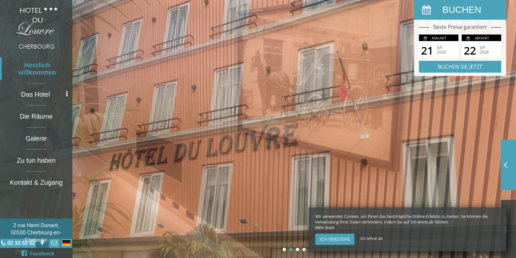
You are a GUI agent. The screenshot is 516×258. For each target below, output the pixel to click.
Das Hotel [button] (44, 94)
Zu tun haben (36, 160)
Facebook (38, 253)
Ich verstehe (335, 239)
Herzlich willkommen (37, 68)
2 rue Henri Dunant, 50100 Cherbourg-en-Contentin (36, 233)
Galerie (36, 138)
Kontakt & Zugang (36, 182)
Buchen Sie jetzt (460, 66)
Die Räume (36, 116)
